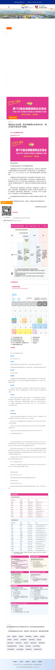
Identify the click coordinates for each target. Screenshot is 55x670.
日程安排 (21, 661)
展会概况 (15, 661)
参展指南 (40, 661)
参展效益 (27, 661)
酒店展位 (34, 661)
